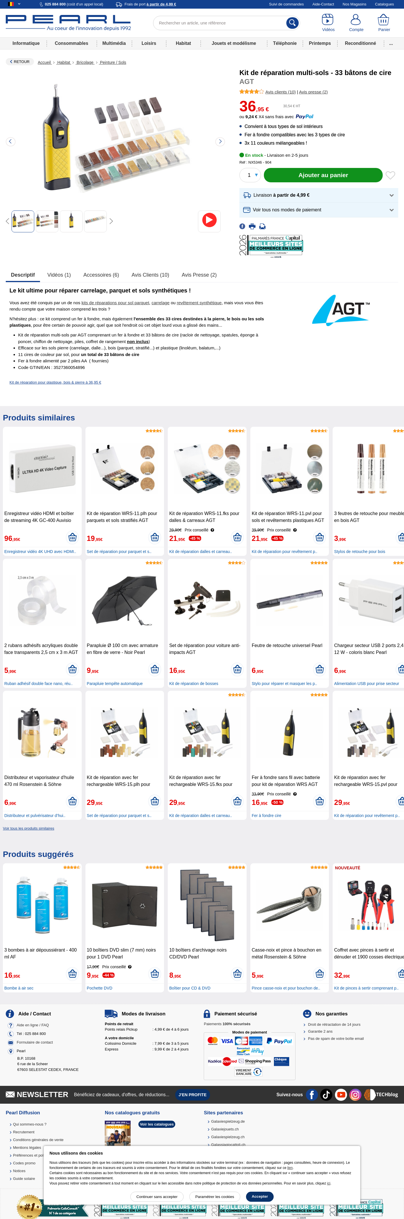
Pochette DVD (100, 988)
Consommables (71, 43)
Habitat (183, 43)
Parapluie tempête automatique (115, 683)
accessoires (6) (101, 275)
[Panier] (384, 23)
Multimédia (114, 43)
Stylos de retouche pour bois (359, 551)
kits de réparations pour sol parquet (115, 302)
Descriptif (23, 275)
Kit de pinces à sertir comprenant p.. (366, 988)
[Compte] (356, 23)
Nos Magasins (354, 4)
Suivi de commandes (286, 4)
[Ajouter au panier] (323, 175)
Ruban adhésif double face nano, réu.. (38, 683)
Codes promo (24, 1163)
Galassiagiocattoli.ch (228, 1145)
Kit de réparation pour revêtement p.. (284, 551)
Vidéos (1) (59, 275)
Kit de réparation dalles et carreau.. (200, 551)
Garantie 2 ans (320, 1031)
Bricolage (84, 62)
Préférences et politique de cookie (41, 1155)
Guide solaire (24, 1178)
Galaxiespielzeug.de (228, 1121)
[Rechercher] (292, 23)
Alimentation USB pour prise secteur (366, 683)
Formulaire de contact (35, 1042)
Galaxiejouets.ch (225, 1129)
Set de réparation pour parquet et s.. (119, 551)
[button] (318, 195)
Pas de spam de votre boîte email (336, 1038)
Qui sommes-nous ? (29, 1124)
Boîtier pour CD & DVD (189, 988)
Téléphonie (285, 43)
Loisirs (149, 43)
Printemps (320, 43)
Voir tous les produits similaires (28, 828)
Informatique (26, 43)
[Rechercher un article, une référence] (226, 23)
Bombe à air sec (18, 988)
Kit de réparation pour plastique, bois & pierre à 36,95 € (55, 382)
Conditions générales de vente (38, 1140)
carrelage (161, 302)
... (391, 43)
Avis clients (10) (150, 275)
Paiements (227, 1024)
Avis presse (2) (199, 275)
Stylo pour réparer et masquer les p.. (284, 683)
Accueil (45, 62)
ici (328, 1183)
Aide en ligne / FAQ (33, 1025)
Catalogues (384, 4)
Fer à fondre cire (266, 815)
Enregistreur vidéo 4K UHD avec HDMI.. (40, 551)
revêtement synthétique (199, 302)
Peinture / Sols (112, 62)
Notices (19, 1171)
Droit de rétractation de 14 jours (334, 1024)
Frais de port (150, 4)
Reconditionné (360, 43)
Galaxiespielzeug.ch (228, 1137)
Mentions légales (27, 1147)
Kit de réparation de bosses (193, 683)
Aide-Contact (323, 4)
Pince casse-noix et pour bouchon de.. (286, 988)
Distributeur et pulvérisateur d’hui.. (34, 815)
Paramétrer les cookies (214, 1197)
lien (290, 1168)
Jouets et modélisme (234, 43)
